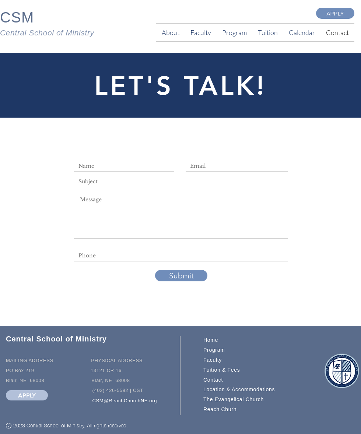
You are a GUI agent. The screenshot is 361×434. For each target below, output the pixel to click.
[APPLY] (335, 13)
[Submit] (181, 275)
